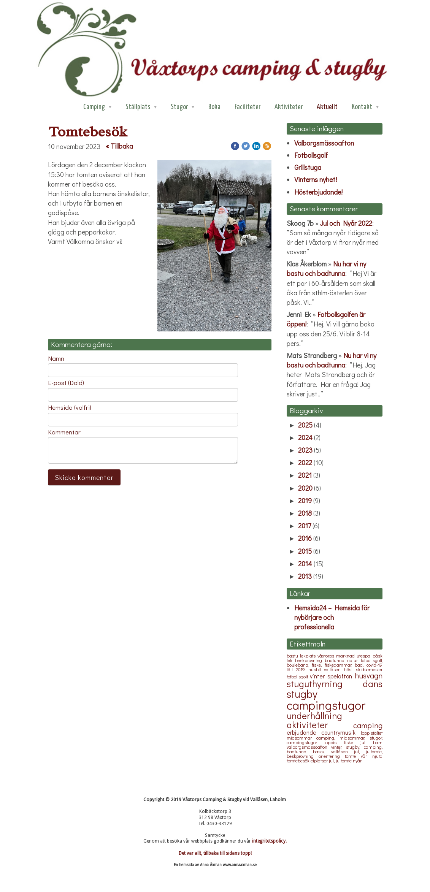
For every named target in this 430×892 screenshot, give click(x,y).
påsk (377, 656)
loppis (334, 742)
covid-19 (374, 665)
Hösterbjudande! (319, 191)
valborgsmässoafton (309, 747)
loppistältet (371, 733)
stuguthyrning (325, 683)
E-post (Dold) (66, 383)
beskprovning (310, 660)
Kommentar (64, 432)
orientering (332, 756)
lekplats (308, 656)
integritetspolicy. (269, 841)
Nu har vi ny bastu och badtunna (326, 268)
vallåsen (334, 669)
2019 (305, 500)
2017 (304, 525)
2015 (305, 551)
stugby (302, 693)
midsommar (301, 738)
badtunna (336, 660)
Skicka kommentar (84, 477)
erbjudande (304, 732)
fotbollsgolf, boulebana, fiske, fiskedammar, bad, (334, 662)
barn (377, 742)
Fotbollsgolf (311, 155)
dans (372, 683)
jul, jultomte (341, 760)
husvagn (368, 675)
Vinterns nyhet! (315, 179)
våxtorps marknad (337, 656)
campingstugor (326, 705)
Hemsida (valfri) (69, 407)
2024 (305, 437)
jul (366, 742)
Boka (214, 107)
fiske (352, 742)
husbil (316, 669)
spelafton (341, 676)
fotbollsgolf (298, 676)
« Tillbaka (119, 146)
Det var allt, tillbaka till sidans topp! (215, 853)
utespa (364, 656)
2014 (305, 563)
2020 (305, 488)
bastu (293, 656)
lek (291, 660)
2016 (305, 538)
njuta (377, 756)
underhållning (314, 715)
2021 (305, 475)
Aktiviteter (289, 107)
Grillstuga (307, 167)
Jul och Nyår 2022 (346, 223)
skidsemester (369, 669)
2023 (305, 450)
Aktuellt (327, 107)
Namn (56, 358)
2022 (305, 462)
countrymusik (341, 732)
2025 (305, 424)
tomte (353, 756)
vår (366, 756)
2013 (305, 576)
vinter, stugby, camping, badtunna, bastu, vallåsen (334, 749)
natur (353, 660)
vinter (318, 676)
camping (367, 725)
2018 (305, 513)
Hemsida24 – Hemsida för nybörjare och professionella (332, 617)
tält (291, 669)
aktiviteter (320, 724)
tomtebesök (299, 760)
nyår (357, 760)
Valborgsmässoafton (324, 142)
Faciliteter (247, 107)
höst (350, 669)
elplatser (320, 760)
